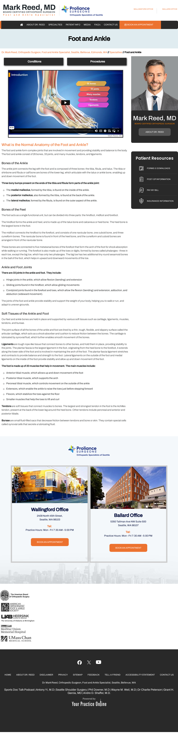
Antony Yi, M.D (45, 689)
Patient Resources (154, 158)
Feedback (93, 675)
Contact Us (111, 25)
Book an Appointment (140, 25)
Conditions (34, 61)
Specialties (55, 25)
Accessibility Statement (140, 675)
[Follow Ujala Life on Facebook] (79, 662)
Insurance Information (160, 201)
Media (87, 25)
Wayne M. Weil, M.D (123, 689)
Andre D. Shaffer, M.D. (97, 693)
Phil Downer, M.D (99, 689)
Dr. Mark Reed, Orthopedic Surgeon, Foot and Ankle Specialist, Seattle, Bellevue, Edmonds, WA (54, 52)
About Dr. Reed (36, 25)
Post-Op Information (159, 179)
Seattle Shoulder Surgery (71, 689)
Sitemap (77, 675)
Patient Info (73, 25)
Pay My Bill (153, 190)
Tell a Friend (112, 675)
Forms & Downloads (158, 168)
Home (21, 25)
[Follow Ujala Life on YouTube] (89, 662)
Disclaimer (46, 675)
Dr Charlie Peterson (150, 689)
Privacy (63, 675)
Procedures (97, 61)
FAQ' (97, 25)
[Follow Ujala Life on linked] (98, 662)
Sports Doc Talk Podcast (19, 689)
